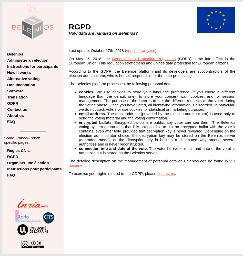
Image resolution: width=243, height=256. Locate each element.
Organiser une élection (28, 163)
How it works (19, 72)
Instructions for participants (32, 66)
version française (140, 50)
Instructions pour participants (34, 169)
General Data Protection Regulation (144, 59)
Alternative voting (23, 78)
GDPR (12, 103)
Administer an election (27, 60)
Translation (17, 97)
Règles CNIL (18, 150)
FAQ (11, 121)
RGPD (12, 156)
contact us (166, 173)
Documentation (21, 85)
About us (15, 115)
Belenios (15, 54)
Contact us (17, 109)
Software (15, 91)
